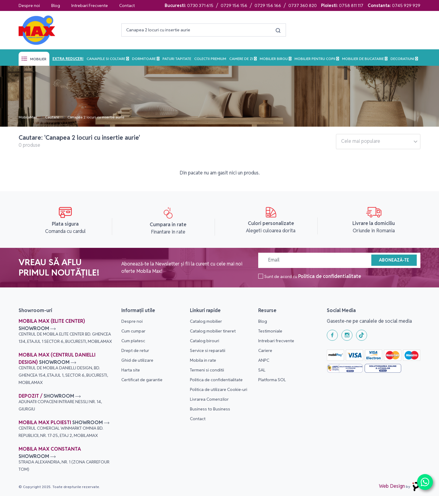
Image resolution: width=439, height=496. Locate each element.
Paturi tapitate (176, 58)
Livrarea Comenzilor (209, 399)
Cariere (265, 350)
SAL (262, 370)
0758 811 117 (351, 5)
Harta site (130, 370)
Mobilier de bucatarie (363, 58)
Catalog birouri (204, 340)
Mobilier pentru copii (315, 58)
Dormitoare (144, 58)
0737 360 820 (302, 5)
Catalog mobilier (206, 321)
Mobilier (38, 59)
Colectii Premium (210, 58)
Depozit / (60, 402)
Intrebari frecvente (276, 340)
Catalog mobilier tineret (213, 331)
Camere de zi (241, 58)
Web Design (392, 486)
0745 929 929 (406, 5)
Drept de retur (135, 350)
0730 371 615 (200, 5)
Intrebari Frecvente (89, 5)
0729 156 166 (268, 5)
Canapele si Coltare (106, 58)
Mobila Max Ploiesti (64, 428)
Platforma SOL (272, 379)
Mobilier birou (274, 58)
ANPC (263, 360)
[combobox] (378, 141)
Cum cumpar (133, 331)
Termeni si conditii (207, 370)
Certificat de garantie (141, 379)
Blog (55, 5)
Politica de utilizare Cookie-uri (218, 389)
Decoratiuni (403, 58)
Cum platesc (133, 340)
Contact (127, 5)
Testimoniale (270, 331)
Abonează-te (394, 260)
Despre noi (29, 5)
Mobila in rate (203, 360)
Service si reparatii (207, 350)
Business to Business (210, 409)
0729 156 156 (234, 5)
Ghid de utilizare (137, 360)
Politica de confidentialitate (329, 276)
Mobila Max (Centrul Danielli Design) (63, 368)
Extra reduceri (68, 58)
